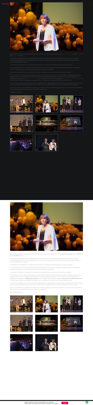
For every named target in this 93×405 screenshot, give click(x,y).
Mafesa (79, 54)
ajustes (56, 403)
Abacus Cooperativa (67, 54)
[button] (90, 4)
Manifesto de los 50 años (32, 78)
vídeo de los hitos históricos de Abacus (72, 78)
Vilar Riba (16, 55)
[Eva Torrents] (10, 4)
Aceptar (64, 403)
